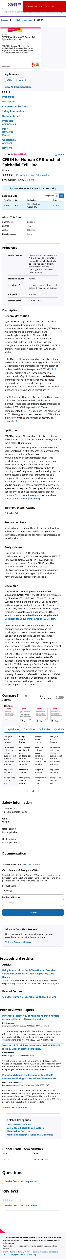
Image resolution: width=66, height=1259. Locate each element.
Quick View (14, 729)
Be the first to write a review (22, 1206)
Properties (8, 96)
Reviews (7, 147)
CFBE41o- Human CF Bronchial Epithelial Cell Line (29, 996)
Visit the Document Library (18, 942)
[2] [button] (55, 368)
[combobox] (33, 891)
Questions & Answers (9, 141)
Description (8, 101)
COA (9, 79)
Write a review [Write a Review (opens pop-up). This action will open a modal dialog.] (27, 175)
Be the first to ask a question (21, 1181)
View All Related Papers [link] (15, 1107)
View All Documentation (18, 86)
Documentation (11, 116)
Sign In (12, 188)
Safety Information (13, 111)
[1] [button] (52, 368)
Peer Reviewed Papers (7, 132)
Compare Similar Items (15, 106)
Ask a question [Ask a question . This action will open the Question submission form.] (43, 175)
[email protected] (30, 498)
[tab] (7, 20)
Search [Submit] (33, 912)
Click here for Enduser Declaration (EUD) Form (30, 618)
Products (5, 20)
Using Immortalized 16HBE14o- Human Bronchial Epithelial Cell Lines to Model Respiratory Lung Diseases (29, 974)
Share (59, 154)
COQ (21, 79)
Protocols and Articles (9, 122)
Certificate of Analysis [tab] (12, 864)
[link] (9, 1252)
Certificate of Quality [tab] (31, 864)
